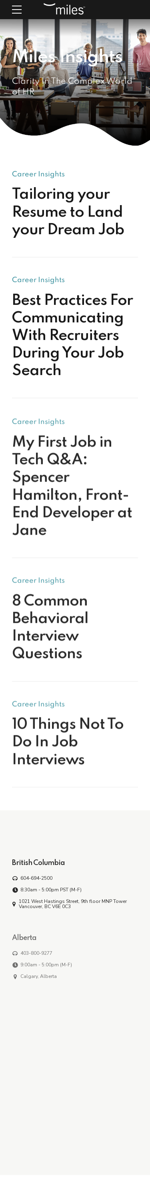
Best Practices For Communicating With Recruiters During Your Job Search (72, 336)
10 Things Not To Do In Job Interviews (68, 748)
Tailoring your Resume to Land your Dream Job (68, 213)
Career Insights (38, 174)
